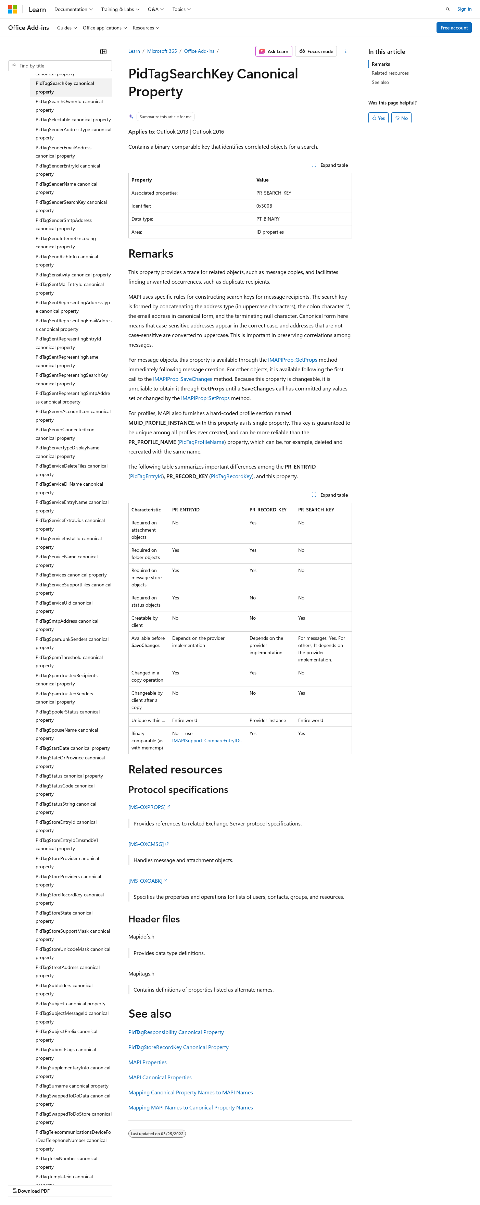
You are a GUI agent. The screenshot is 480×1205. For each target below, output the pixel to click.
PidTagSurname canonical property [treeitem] (72, 1085)
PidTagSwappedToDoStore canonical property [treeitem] (74, 1118)
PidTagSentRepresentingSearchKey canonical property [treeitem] (72, 379)
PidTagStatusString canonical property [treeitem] (66, 808)
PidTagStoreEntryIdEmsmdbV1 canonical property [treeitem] (67, 844)
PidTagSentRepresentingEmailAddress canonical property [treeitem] (74, 324)
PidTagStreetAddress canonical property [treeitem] (68, 971)
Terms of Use (250, 1184)
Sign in (464, 8)
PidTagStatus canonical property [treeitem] (69, 775)
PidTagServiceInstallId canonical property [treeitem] (69, 542)
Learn (134, 51)
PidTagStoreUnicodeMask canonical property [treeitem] (73, 953)
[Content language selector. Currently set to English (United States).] (39, 1168)
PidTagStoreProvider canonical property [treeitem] (67, 862)
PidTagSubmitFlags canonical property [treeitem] (66, 1053)
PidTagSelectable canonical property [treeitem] (73, 119)
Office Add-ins (199, 51)
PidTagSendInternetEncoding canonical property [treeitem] (66, 242)
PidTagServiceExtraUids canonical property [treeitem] (70, 524)
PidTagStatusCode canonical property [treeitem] (65, 789)
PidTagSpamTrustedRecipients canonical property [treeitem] (67, 679)
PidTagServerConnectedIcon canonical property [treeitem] (65, 433)
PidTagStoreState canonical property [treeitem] (64, 916)
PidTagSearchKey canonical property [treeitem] (65, 87)
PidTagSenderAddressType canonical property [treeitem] (73, 133)
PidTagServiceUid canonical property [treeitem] (64, 606)
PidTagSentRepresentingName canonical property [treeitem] (67, 361)
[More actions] (346, 51)
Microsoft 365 (162, 51)
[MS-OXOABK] (145, 880)
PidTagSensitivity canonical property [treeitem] (73, 274)
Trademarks (284, 1184)
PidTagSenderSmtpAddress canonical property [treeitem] (64, 224)
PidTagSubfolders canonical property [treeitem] (64, 989)
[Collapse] (103, 51)
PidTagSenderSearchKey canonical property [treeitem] (71, 206)
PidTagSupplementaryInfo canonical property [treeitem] (73, 1071)
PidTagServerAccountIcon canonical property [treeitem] (73, 415)
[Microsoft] (12, 9)
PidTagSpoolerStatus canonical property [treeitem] (68, 715)
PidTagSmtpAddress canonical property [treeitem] (67, 625)
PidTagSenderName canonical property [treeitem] (66, 188)
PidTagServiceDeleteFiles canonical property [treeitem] (72, 469)
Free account (454, 27)
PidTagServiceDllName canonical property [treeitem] (69, 488)
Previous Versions (62, 1184)
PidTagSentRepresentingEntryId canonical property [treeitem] (68, 342)
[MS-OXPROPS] (147, 806)
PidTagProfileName (201, 441)
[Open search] (448, 9)
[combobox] (60, 65)
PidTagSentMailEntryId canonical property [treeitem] (70, 288)
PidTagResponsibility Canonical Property (176, 1031)
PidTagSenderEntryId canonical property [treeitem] (68, 169)
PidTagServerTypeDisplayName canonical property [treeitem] (67, 451)
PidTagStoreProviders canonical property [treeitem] (68, 880)
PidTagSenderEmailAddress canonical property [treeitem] (63, 151)
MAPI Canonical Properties (160, 1077)
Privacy (149, 1184)
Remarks (381, 64)
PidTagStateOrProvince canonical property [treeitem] (70, 761)
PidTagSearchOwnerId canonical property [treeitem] (69, 105)
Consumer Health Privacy (196, 1184)
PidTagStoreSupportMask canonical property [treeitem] (73, 935)
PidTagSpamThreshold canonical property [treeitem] (69, 661)
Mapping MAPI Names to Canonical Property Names (190, 1107)
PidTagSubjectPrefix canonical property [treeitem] (66, 1035)
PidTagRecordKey (231, 476)
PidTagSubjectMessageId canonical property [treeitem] (72, 1017)
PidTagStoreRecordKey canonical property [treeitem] (70, 898)
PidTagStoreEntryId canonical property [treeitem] (66, 826)
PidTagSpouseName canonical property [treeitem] (67, 734)
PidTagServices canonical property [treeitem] (71, 574)
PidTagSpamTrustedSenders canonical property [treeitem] (64, 697)
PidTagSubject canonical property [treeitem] (70, 1003)
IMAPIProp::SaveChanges (182, 378)
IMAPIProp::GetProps (292, 359)
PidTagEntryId (146, 476)
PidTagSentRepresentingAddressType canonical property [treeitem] (73, 306)
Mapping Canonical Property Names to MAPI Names (190, 1092)
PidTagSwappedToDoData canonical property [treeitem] (73, 1099)
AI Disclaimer (22, 1184)
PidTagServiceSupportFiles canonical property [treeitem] (73, 588)
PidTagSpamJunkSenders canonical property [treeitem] (72, 643)
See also (380, 82)
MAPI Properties (147, 1062)
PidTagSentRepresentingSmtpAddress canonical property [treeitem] (73, 397)
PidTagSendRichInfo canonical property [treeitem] (67, 260)
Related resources (390, 73)
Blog (93, 1184)
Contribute (122, 1184)
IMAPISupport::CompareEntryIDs (206, 740)
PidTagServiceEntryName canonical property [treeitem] (72, 506)
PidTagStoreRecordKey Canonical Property (178, 1047)
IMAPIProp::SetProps (205, 397)
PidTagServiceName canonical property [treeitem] (67, 560)
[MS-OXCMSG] (146, 843)
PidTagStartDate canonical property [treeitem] (73, 748)
